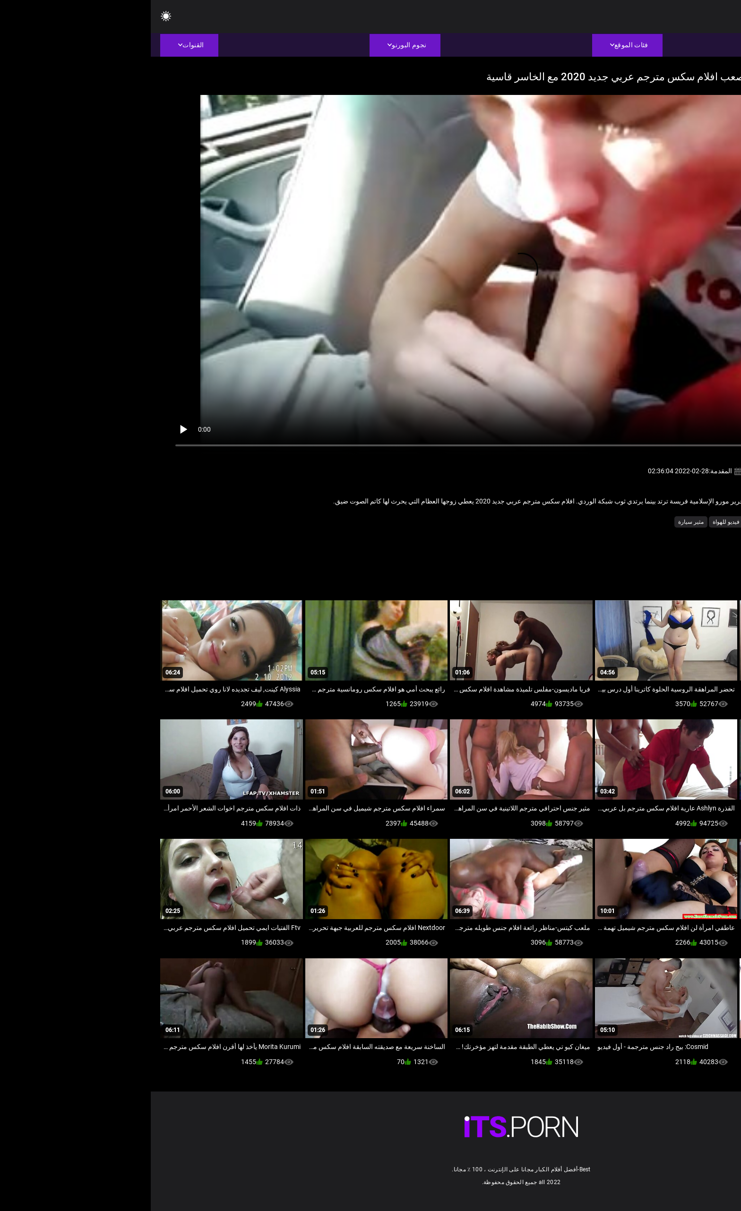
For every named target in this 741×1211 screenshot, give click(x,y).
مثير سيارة (540, 522)
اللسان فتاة (672, 522)
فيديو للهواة (575, 522)
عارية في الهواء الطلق (624, 522)
